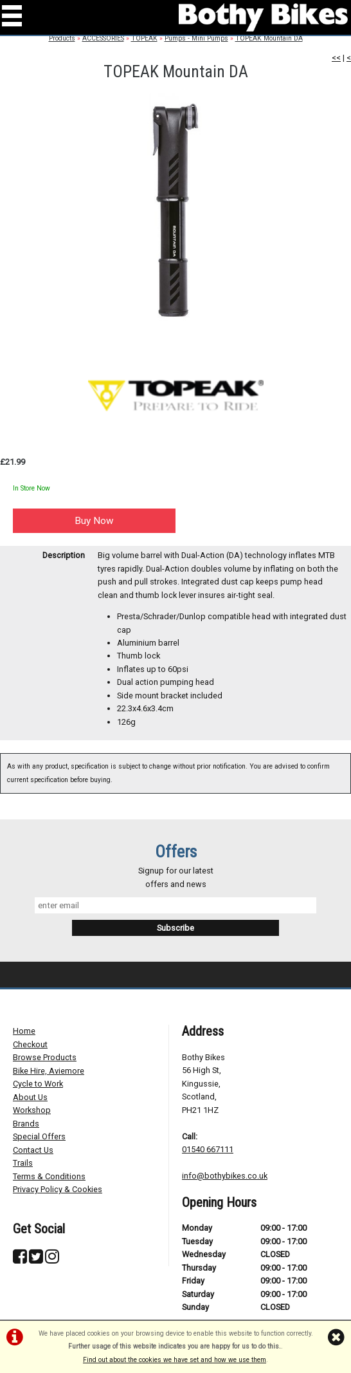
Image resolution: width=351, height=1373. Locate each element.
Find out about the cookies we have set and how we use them (174, 1360)
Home (24, 1031)
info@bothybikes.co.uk (224, 1176)
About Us (30, 1097)
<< (336, 57)
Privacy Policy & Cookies (57, 1189)
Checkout (30, 1044)
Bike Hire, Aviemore (48, 1071)
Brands (26, 1123)
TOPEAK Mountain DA (269, 38)
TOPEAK (144, 38)
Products (62, 38)
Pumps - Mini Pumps (196, 38)
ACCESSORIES (103, 38)
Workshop (32, 1110)
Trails (23, 1163)
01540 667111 (207, 1149)
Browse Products (44, 1057)
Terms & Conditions (49, 1176)
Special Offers (39, 1136)
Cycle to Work (38, 1083)
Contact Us (33, 1150)
